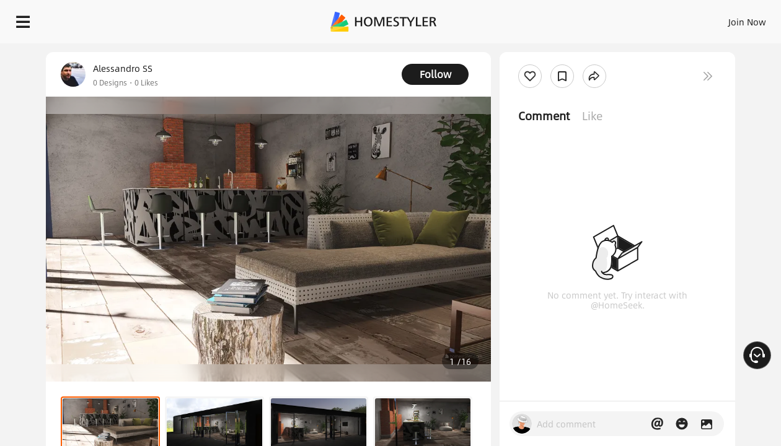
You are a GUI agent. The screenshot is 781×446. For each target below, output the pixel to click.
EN (641, 18)
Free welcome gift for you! (523, 49)
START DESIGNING (719, 18)
